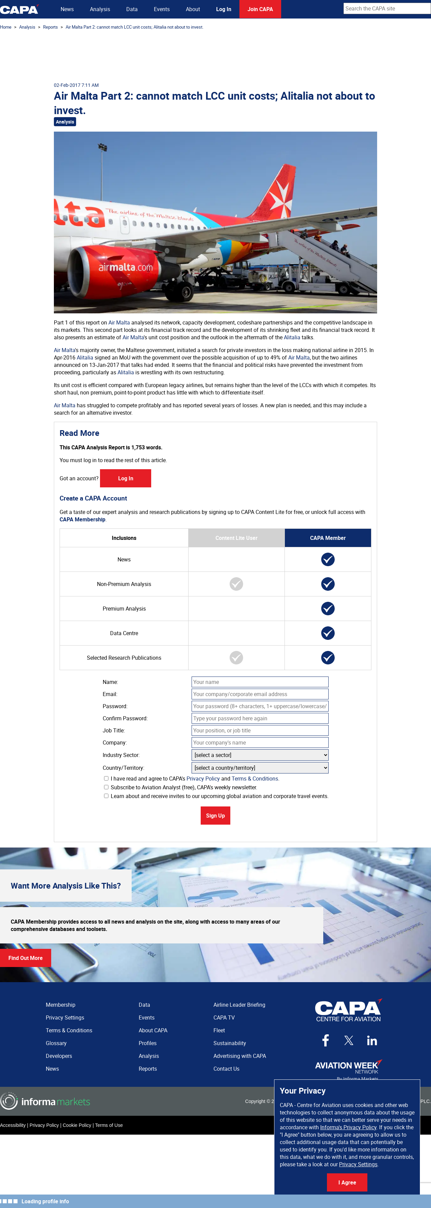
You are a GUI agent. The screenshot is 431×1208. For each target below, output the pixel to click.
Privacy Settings (358, 1164)
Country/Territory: (123, 767)
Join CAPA (260, 9)
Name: (110, 682)
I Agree (347, 1182)
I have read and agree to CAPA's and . (191, 778)
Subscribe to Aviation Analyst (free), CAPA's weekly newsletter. (180, 787)
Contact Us (226, 1068)
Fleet (219, 1030)
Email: (110, 694)
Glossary (56, 1043)
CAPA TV (224, 1017)
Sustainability (229, 1043)
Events (162, 9)
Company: (115, 742)
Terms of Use (109, 1125)
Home (5, 27)
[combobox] (387, 8)
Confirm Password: (125, 718)
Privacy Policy (203, 778)
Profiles (148, 1043)
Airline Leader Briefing (239, 1004)
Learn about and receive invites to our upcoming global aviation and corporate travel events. (216, 796)
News (67, 9)
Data (132, 9)
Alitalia (292, 337)
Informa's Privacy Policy (348, 1127)
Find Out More (25, 958)
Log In (223, 9)
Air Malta (119, 322)
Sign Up (215, 815)
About (193, 9)
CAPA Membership (82, 519)
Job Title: (114, 730)
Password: (115, 706)
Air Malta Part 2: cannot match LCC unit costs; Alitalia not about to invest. (134, 27)
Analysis (100, 9)
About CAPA (153, 1030)
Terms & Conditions (255, 778)
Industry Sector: (121, 755)
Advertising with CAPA (239, 1056)
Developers (59, 1056)
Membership (60, 1004)
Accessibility (13, 1125)
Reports (50, 27)
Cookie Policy (77, 1125)
